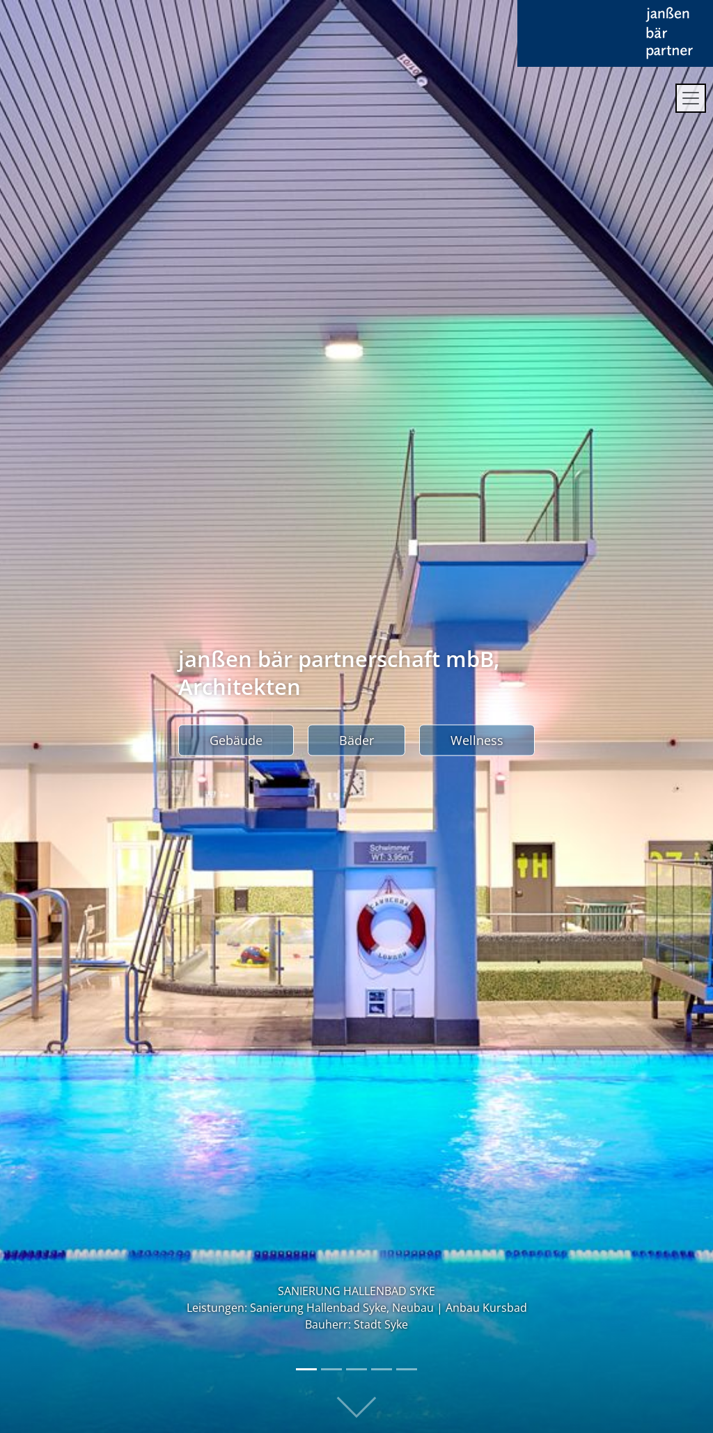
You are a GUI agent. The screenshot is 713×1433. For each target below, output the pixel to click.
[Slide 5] (406, 1369)
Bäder (356, 740)
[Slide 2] (331, 1369)
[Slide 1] (306, 1369)
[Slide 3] (356, 1369)
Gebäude (236, 740)
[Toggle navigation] (690, 98)
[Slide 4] (381, 1369)
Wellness (476, 740)
